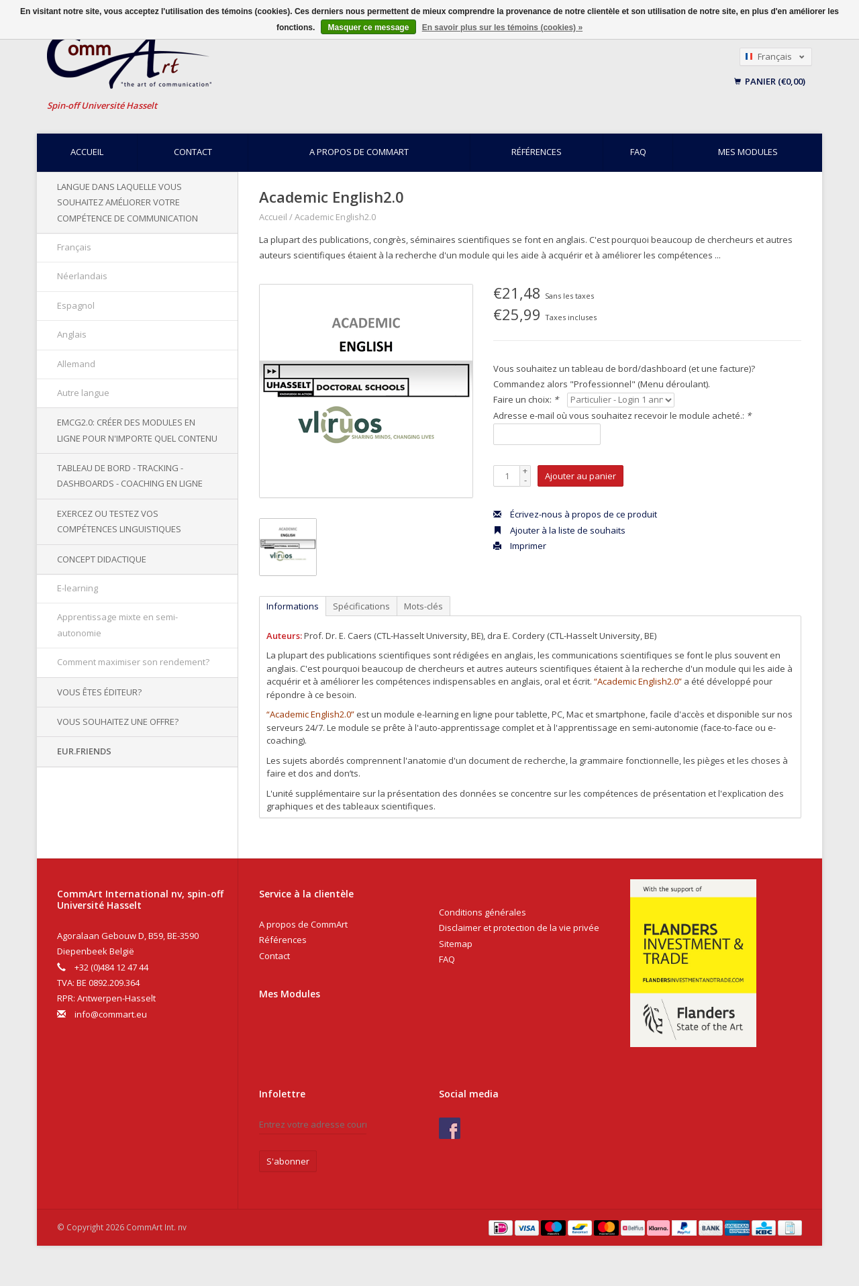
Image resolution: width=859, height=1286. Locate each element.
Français (74, 247)
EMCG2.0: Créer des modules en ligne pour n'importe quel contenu (137, 430)
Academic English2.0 (335, 217)
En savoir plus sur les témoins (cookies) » (502, 27)
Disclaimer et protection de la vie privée (519, 928)
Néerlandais (82, 276)
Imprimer (519, 546)
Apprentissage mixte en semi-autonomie (117, 624)
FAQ (638, 152)
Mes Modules (289, 993)
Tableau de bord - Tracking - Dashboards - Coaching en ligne (130, 475)
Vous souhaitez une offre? (118, 721)
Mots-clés (423, 606)
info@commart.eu (110, 1014)
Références (536, 152)
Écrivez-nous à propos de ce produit (575, 514)
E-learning (77, 588)
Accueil (86, 152)
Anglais (72, 334)
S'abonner (287, 1161)
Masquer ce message (368, 27)
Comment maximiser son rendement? (133, 662)
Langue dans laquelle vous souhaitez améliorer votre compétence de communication (127, 202)
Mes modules (748, 152)
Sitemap (455, 944)
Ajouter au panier (580, 476)
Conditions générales (482, 912)
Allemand (76, 364)
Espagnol (76, 305)
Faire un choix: (525, 399)
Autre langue (83, 393)
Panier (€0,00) (769, 81)
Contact (193, 152)
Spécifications (361, 606)
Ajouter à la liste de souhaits (559, 530)
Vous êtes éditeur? (99, 692)
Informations (292, 606)
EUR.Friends (84, 751)
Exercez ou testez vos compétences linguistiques (119, 521)
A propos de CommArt (359, 152)
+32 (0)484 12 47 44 (111, 967)
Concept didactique (101, 559)
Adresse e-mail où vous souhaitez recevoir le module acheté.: (622, 415)
